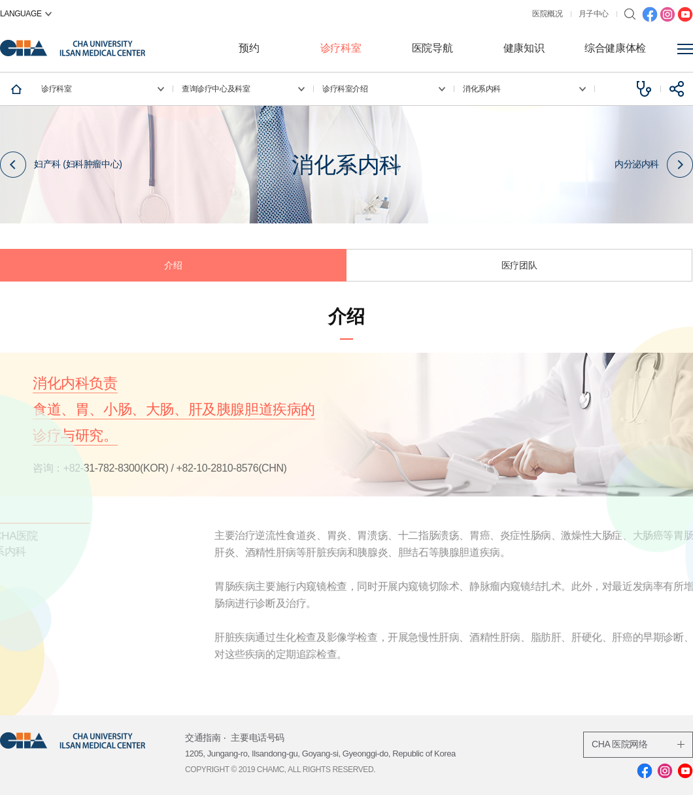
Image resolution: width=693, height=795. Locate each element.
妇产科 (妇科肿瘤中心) (61, 163)
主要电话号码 (257, 737)
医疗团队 (519, 265)
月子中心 (594, 13)
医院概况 (547, 13)
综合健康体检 (615, 48)
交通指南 (202, 737)
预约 (249, 48)
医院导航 (432, 48)
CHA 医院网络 (638, 744)
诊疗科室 (340, 48)
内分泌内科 (654, 163)
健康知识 (523, 48)
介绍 (173, 265)
